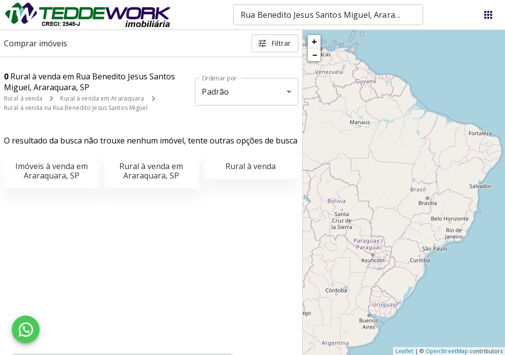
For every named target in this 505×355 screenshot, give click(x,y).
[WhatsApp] (25, 329)
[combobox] (328, 14)
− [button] (314, 55)
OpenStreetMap (447, 351)
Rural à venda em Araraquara (102, 98)
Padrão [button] (215, 91)
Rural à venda (23, 98)
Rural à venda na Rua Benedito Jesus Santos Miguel (76, 108)
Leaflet (404, 351)
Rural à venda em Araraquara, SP (151, 171)
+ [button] (314, 41)
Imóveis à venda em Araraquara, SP (51, 171)
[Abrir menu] (488, 15)
